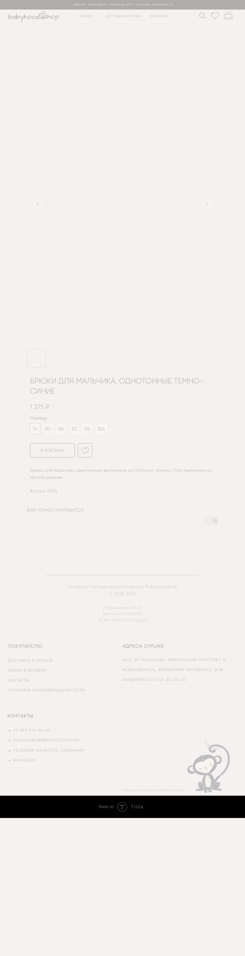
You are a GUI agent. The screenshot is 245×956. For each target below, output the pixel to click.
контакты (159, 16)
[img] (209, 766)
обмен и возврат (27, 670)
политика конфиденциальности (46, 690)
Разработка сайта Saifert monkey (152, 790)
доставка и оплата (123, 16)
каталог (86, 16)
